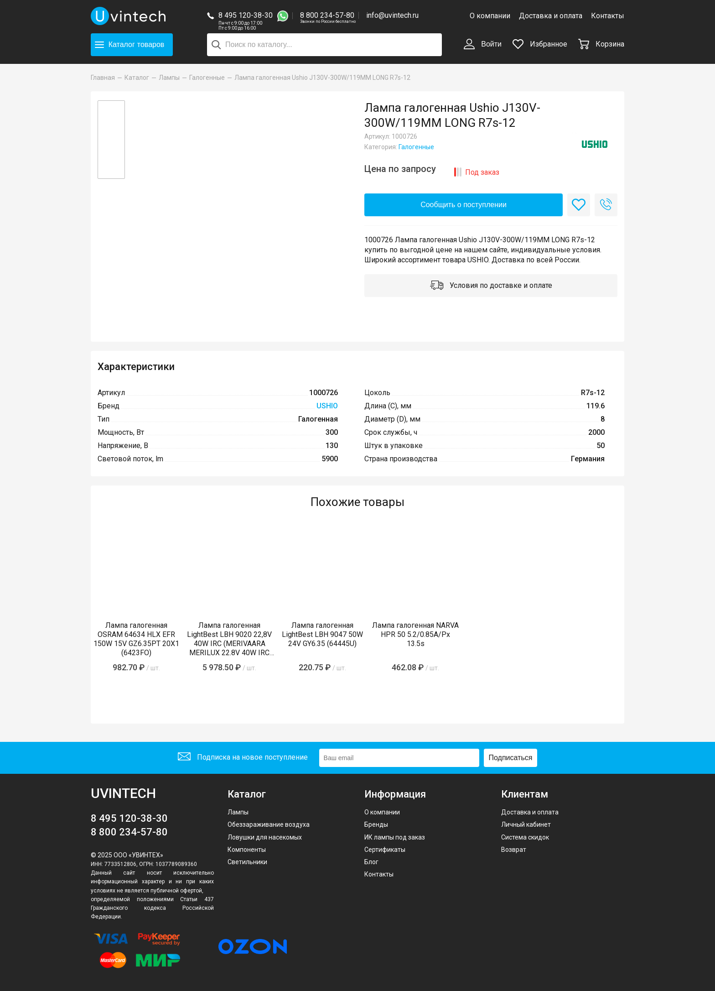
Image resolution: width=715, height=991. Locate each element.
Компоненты (247, 849)
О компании (490, 15)
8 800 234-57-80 (328, 16)
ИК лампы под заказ (394, 837)
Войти (483, 45)
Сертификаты (384, 849)
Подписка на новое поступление (243, 757)
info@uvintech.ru (392, 15)
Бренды (376, 824)
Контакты (607, 15)
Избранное (540, 44)
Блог (371, 862)
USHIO (327, 406)
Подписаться (511, 758)
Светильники (247, 862)
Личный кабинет (526, 824)
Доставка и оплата (550, 15)
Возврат (513, 849)
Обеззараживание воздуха (269, 824)
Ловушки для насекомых (265, 837)
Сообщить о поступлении (463, 205)
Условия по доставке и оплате (491, 286)
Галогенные (416, 147)
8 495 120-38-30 (245, 15)
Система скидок (525, 837)
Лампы (238, 812)
